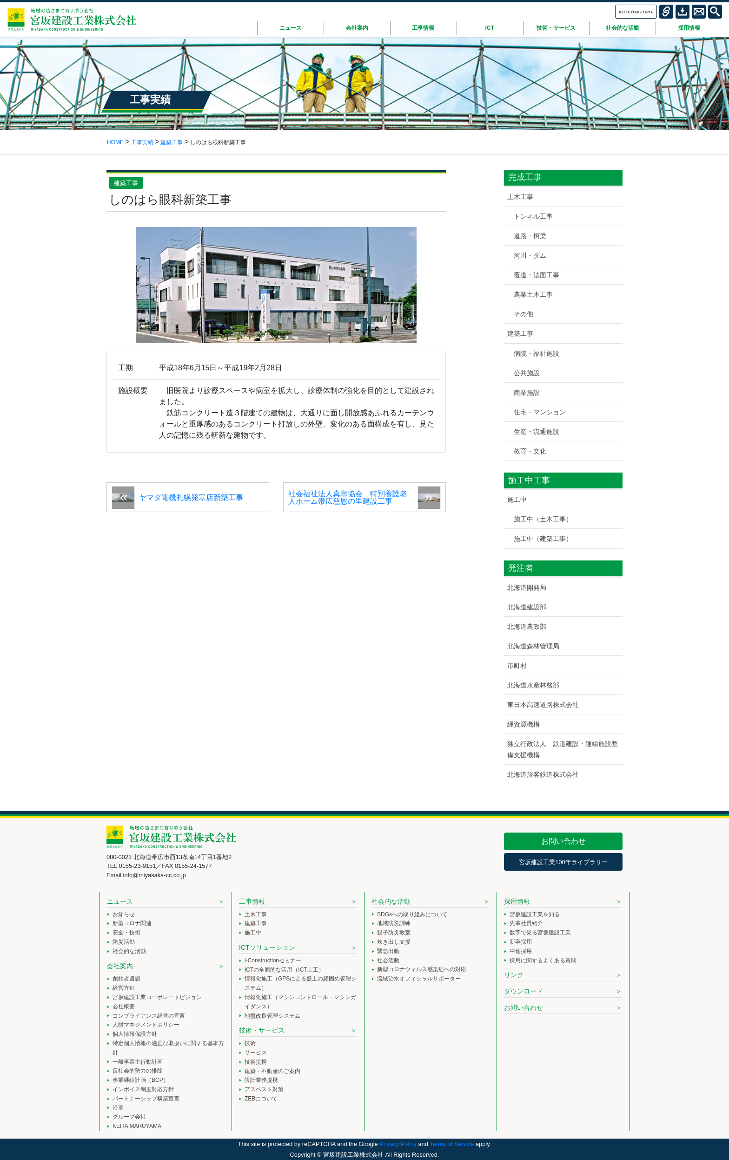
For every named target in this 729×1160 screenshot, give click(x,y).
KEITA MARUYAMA (137, 1126)
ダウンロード (523, 991)
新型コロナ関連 (132, 923)
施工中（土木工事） (543, 519)
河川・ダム (530, 255)
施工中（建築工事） (543, 538)
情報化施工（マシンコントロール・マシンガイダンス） (300, 1002)
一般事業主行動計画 (138, 1062)
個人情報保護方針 (135, 1034)
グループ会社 (129, 1116)
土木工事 (520, 196)
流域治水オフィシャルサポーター (419, 978)
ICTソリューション (267, 947)
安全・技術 (126, 932)
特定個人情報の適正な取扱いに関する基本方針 (168, 1048)
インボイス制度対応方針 (143, 1089)
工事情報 (252, 901)
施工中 (517, 499)
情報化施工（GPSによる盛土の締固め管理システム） (301, 983)
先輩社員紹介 (526, 923)
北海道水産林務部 (533, 685)
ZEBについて (261, 1098)
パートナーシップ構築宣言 (146, 1098)
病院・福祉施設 (536, 353)
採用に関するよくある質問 (543, 960)
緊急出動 (388, 951)
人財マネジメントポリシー (146, 1024)
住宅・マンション (540, 412)
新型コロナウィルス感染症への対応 (421, 969)
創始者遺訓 (126, 978)
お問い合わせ (563, 841)
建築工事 (126, 183)
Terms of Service (452, 1143)
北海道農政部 (526, 626)
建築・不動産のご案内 (272, 1071)
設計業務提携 (261, 1080)
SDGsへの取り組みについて (412, 914)
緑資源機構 (523, 724)
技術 (250, 1043)
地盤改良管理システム (272, 1016)
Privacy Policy (398, 1143)
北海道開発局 (526, 587)
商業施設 (527, 392)
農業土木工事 (533, 294)
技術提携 (256, 1062)
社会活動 (388, 960)
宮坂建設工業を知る (535, 914)
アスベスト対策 (264, 1089)
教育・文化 (530, 451)
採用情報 (517, 901)
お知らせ (124, 914)
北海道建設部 (526, 607)
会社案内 (120, 966)
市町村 (517, 665)
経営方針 (124, 988)
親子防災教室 (394, 932)
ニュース (120, 901)
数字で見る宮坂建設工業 (540, 932)
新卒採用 (521, 942)
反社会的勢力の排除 (138, 1070)
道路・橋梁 (530, 236)
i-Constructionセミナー (273, 960)
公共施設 (527, 373)
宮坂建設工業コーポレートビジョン (157, 997)
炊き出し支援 (394, 942)
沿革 (118, 1108)
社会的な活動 (129, 951)
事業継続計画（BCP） (141, 1080)
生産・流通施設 (536, 431)
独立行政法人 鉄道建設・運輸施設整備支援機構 (562, 749)
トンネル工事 (533, 216)
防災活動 (124, 942)
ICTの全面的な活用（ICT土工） (284, 970)
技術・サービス (262, 1030)
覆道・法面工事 (536, 275)
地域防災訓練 (394, 923)
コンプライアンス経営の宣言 (149, 1016)
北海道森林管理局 (533, 646)
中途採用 (521, 951)
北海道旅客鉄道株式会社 (543, 774)
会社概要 (124, 1006)
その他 (523, 314)
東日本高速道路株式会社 (543, 704)
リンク (514, 975)
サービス (256, 1052)
